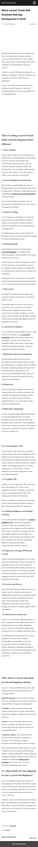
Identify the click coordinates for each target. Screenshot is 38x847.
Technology (12, 826)
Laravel (7, 830)
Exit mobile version (19, 844)
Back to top (33, 838)
